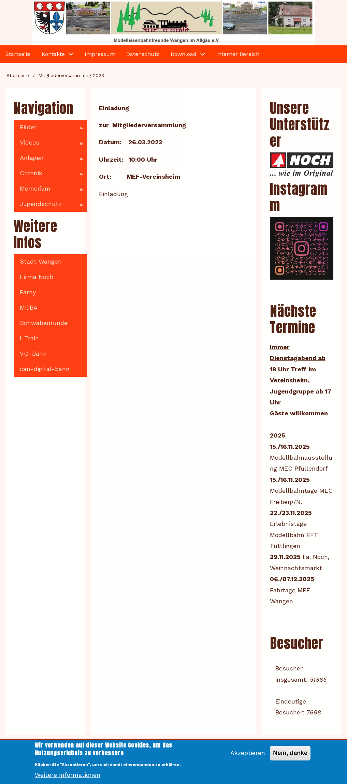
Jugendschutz (48, 206)
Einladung (113, 193)
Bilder (48, 129)
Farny (28, 292)
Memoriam (48, 190)
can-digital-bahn (45, 368)
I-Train (29, 338)
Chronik (48, 175)
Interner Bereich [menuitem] (237, 54)
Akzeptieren (247, 757)
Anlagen (48, 160)
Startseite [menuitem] (18, 54)
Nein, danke (290, 757)
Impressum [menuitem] (100, 54)
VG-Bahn (33, 353)
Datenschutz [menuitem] (143, 54)
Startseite (17, 75)
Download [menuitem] (184, 54)
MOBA (29, 307)
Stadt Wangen (41, 261)
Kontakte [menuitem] (53, 54)
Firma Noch (37, 276)
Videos (48, 144)
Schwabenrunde (44, 322)
